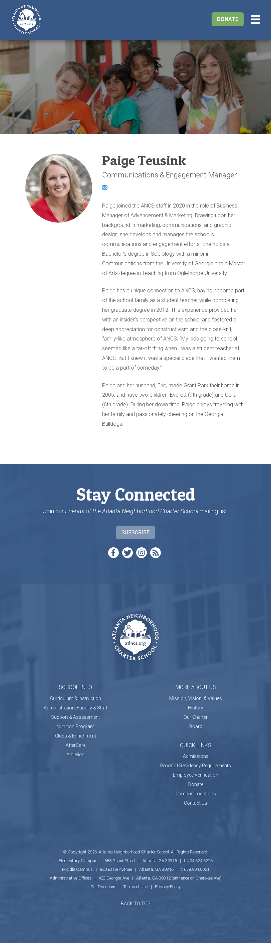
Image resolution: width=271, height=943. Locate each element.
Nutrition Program (75, 726)
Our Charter (196, 717)
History (195, 707)
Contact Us (195, 803)
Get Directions (103, 886)
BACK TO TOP (136, 903)
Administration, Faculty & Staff (75, 707)
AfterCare (75, 745)
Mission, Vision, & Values (195, 698)
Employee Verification (195, 775)
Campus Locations (196, 793)
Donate (227, 19)
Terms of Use (135, 886)
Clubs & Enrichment (75, 735)
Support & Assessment (75, 717)
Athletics (75, 754)
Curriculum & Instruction (75, 698)
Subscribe (135, 532)
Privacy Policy (168, 886)
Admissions (196, 756)
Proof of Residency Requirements (195, 765)
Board (195, 726)
